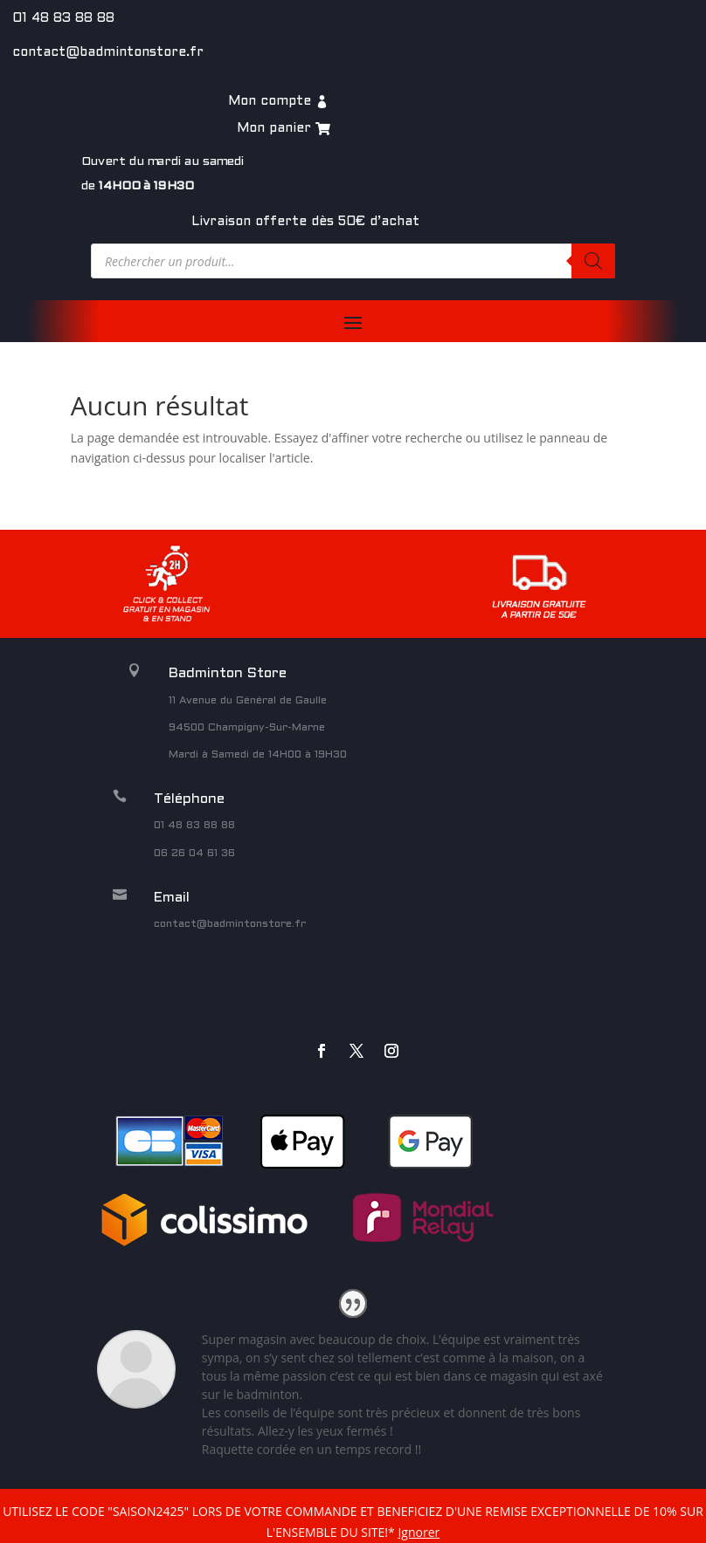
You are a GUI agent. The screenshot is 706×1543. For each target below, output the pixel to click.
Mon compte (269, 101)
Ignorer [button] (419, 1532)
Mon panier (274, 128)
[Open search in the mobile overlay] (353, 260)
